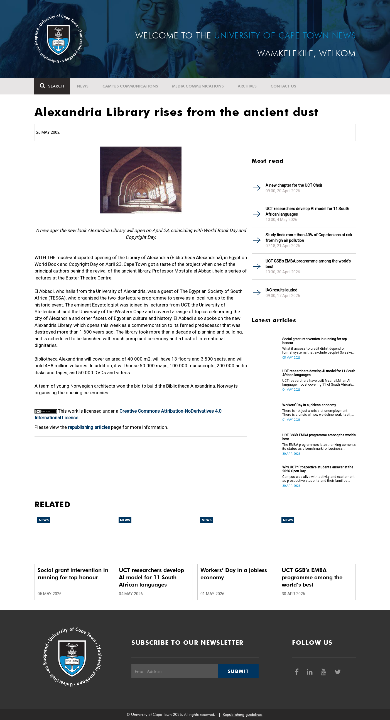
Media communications (198, 86)
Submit (238, 671)
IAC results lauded (281, 290)
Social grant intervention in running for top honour (314, 341)
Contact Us (283, 86)
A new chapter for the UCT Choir (294, 185)
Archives (247, 86)
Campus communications (130, 86)
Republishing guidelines (243, 714)
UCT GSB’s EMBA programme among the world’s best (308, 264)
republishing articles (89, 427)
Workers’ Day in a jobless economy (309, 405)
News (83, 86)
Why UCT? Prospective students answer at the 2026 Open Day (317, 469)
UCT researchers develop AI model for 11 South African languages (307, 211)
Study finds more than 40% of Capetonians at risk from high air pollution (309, 238)
